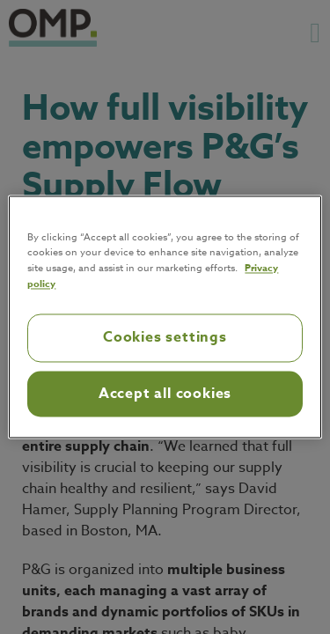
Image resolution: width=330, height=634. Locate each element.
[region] (164, 317)
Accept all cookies (165, 393)
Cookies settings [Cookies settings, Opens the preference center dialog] (165, 338)
